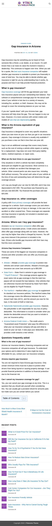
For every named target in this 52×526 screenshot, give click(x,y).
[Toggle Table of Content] (22, 398)
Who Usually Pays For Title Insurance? (23, 465)
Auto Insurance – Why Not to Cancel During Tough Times (28, 506)
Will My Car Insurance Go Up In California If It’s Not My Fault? (28, 440)
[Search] (49, 4)
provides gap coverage (27, 263)
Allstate (7, 263)
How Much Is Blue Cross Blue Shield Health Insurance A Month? (13, 411)
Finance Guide (26, 43)
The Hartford (9, 291)
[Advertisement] (26, 24)
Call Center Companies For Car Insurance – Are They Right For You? (29, 489)
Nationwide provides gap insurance (26, 306)
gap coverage (33, 291)
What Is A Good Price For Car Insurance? (24, 432)
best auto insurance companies (26, 71)
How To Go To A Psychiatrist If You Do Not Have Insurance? (27, 449)
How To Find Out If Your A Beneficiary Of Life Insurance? (26, 473)
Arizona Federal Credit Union (15, 321)
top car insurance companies (20, 226)
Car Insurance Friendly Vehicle (20, 497)
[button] (3, 3)
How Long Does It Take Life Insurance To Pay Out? (28, 481)
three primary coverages (21, 203)
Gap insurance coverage (11, 92)
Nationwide (8, 306)
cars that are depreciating (20, 120)
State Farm (8, 272)
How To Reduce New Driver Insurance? (23, 457)
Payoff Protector (11, 275)
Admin (35, 52)
